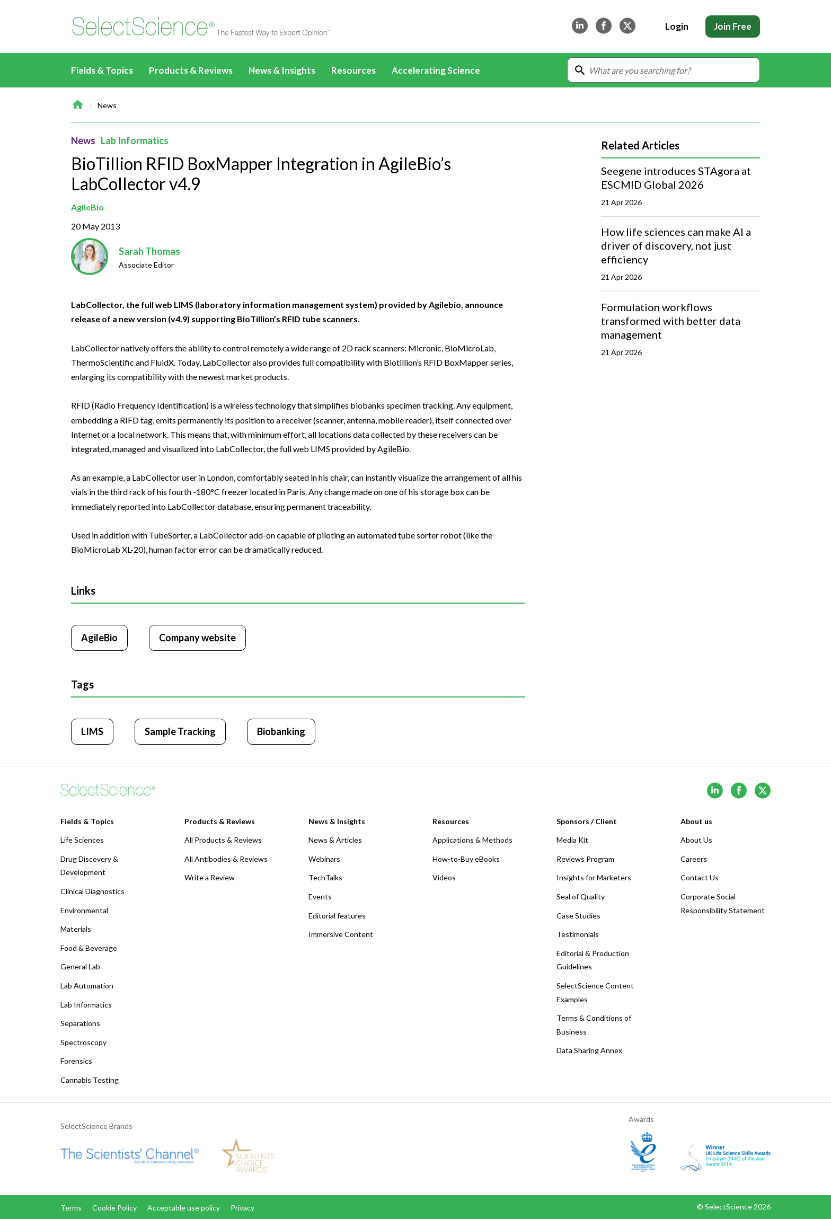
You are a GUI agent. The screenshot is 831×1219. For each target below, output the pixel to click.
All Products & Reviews (223, 839)
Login (676, 26)
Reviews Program (585, 858)
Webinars (324, 858)
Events (320, 896)
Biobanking (281, 731)
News (107, 105)
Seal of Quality (580, 896)
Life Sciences (82, 839)
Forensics (76, 1060)
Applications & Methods (472, 839)
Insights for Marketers (593, 877)
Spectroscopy (83, 1042)
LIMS (92, 731)
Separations (80, 1023)
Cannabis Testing (89, 1079)
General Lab (80, 966)
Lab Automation (86, 985)
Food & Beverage (88, 947)
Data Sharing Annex (589, 1050)
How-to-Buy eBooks (466, 858)
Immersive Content (340, 934)
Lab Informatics (135, 140)
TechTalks (325, 877)
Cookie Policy (114, 1207)
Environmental (84, 910)
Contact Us (699, 877)
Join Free (733, 26)
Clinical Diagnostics (92, 891)
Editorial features (337, 915)
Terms (71, 1207)
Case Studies (578, 915)
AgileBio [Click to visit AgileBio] (99, 637)
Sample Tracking (180, 731)
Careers (693, 858)
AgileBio (87, 207)
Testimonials (577, 934)
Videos (444, 877)
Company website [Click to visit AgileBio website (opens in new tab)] (197, 637)
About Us (696, 839)
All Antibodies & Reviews (226, 858)
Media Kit (572, 839)
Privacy (242, 1207)
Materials (75, 928)
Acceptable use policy (183, 1207)
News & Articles (335, 839)
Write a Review (209, 877)
